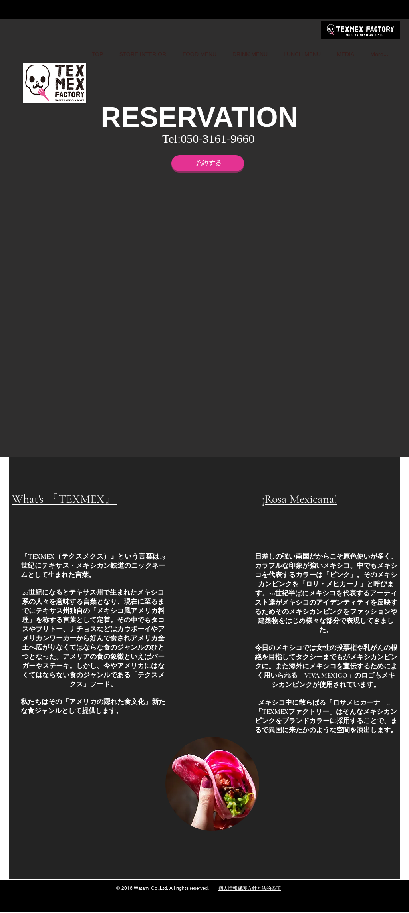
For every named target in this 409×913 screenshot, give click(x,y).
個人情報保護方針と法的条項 (249, 888)
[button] (211, 318)
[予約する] (207, 163)
